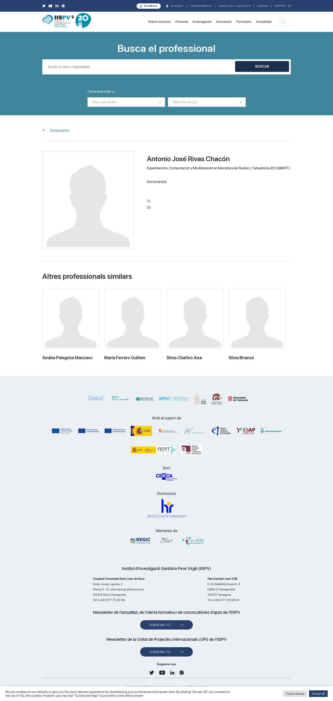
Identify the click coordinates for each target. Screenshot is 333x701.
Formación (243, 22)
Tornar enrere (59, 130)
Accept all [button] (318, 693)
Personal (181, 22)
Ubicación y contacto (234, 6)
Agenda (262, 6)
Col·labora (150, 5)
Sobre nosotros (159, 22)
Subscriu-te (160, 625)
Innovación (224, 22)
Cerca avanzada (101, 91)
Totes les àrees (104, 102)
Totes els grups (184, 102)
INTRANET (177, 6)
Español (280, 5)
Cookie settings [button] (295, 693)
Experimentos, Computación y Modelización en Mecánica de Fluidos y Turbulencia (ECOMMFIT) (218, 168)
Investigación (202, 22)
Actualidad (263, 22)
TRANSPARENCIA (201, 6)
